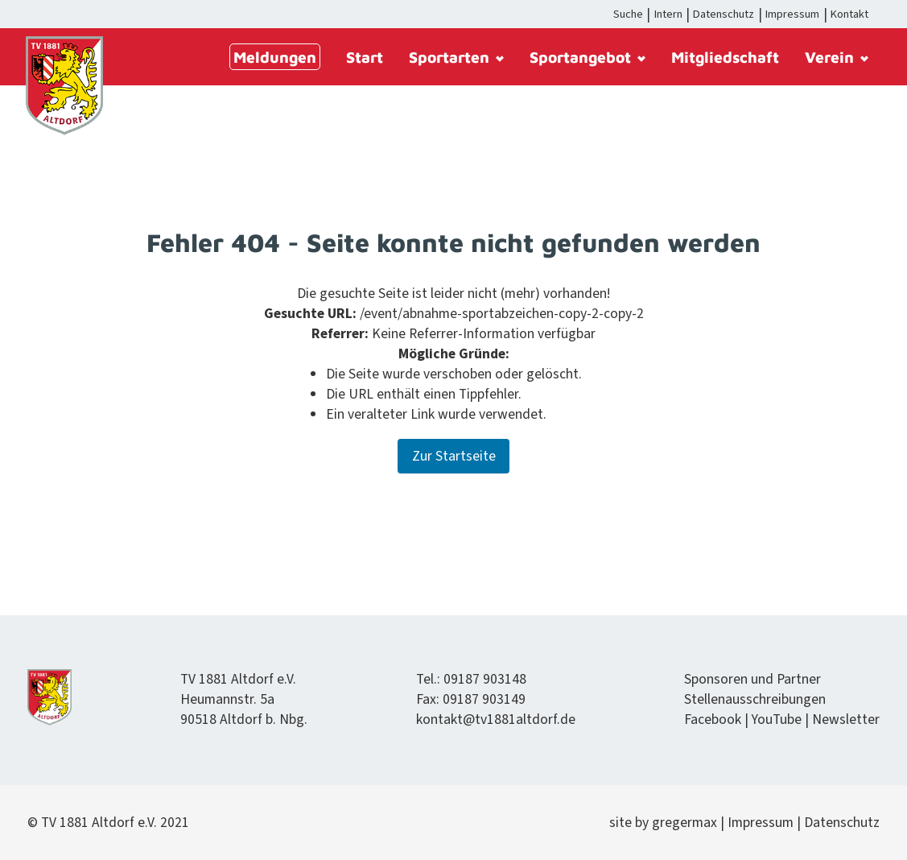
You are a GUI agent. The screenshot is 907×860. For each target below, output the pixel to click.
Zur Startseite (454, 456)
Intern (668, 14)
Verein (836, 57)
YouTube (777, 719)
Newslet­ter (846, 719)
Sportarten (456, 57)
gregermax (686, 822)
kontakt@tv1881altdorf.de (495, 719)
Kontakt (849, 14)
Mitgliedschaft (725, 57)
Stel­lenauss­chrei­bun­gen (755, 699)
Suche (628, 14)
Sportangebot (587, 57)
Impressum (792, 14)
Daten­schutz (842, 822)
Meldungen (274, 57)
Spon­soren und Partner (752, 679)
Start (364, 57)
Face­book (712, 719)
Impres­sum (761, 822)
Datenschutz (723, 14)
